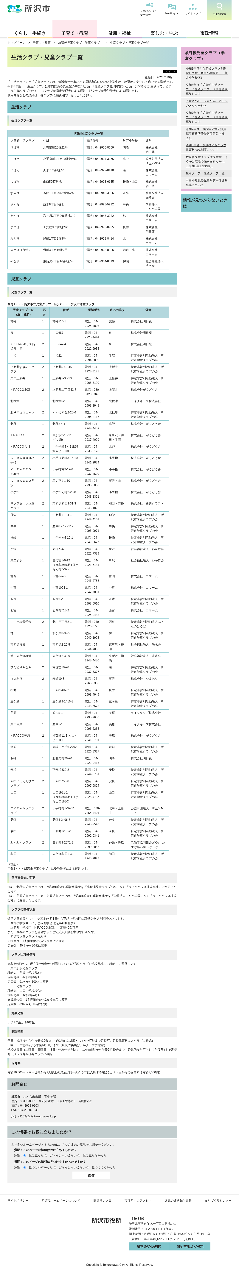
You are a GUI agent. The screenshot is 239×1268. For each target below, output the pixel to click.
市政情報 (209, 33)
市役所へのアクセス (138, 1200)
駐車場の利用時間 (149, 1246)
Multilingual (172, 9)
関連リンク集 (102, 1200)
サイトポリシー (17, 1200)
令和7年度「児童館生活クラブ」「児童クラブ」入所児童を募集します (207, 117)
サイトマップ (193, 9)
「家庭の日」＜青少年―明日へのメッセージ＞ (207, 103)
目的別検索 (219, 9)
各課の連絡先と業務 (178, 1200)
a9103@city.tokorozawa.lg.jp (37, 1116)
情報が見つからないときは (205, 203)
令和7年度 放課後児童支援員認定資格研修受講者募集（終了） (206, 133)
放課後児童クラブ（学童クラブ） (80, 42)
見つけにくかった (104, 1167)
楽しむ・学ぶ (164, 33)
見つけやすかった (41, 1167)
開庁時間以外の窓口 (190, 1246)
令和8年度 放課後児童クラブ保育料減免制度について (206, 147)
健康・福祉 (119, 33)
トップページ (16, 42)
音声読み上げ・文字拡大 (149, 9)
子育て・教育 (74, 33)
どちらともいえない (63, 1155)
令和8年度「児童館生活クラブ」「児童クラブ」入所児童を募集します (207, 89)
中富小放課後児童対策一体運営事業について (207, 183)
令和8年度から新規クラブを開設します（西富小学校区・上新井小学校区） (207, 73)
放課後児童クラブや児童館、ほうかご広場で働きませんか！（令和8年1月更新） (207, 161)
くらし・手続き (30, 33)
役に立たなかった (95, 1155)
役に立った (36, 1155)
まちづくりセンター (218, 1200)
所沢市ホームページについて (60, 1200)
